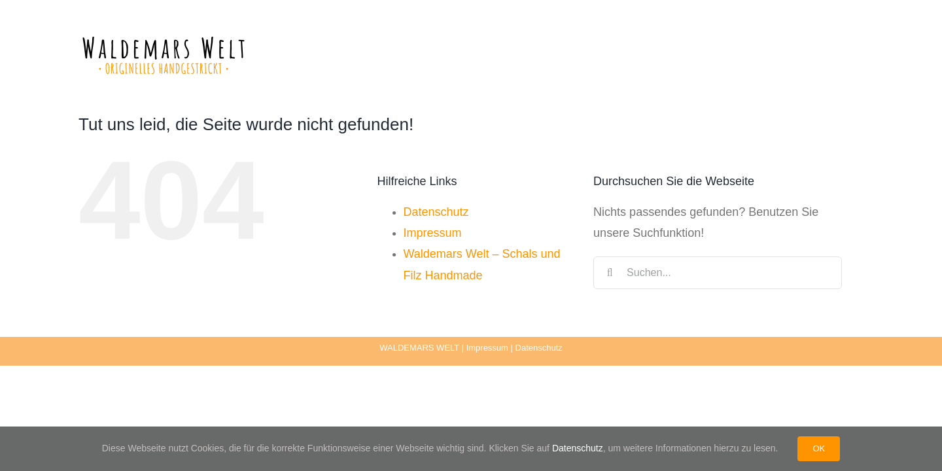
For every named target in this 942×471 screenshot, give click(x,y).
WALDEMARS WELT (419, 348)
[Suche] (609, 272)
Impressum (433, 232)
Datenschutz (436, 211)
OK (818, 448)
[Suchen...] (717, 272)
